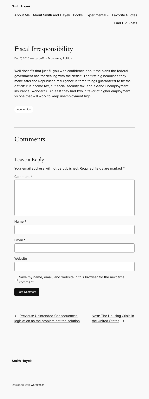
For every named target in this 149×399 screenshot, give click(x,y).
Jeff (41, 58)
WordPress (37, 384)
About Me (22, 15)
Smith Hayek (21, 6)
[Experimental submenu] (108, 15)
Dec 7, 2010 (21, 58)
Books (78, 15)
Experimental (96, 15)
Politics (67, 58)
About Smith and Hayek (51, 15)
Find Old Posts (125, 23)
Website (20, 258)
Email (19, 240)
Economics (54, 58)
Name (20, 221)
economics (24, 109)
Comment (23, 177)
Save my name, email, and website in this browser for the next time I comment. (72, 279)
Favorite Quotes (124, 15)
